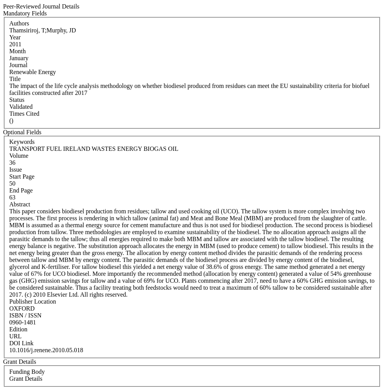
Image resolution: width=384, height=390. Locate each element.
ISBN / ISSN (25, 315)
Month (17, 51)
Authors (19, 23)
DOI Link (21, 343)
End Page (21, 190)
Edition (18, 329)
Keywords (22, 141)
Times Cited (24, 113)
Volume (18, 155)
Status (16, 99)
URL (15, 336)
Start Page (21, 176)
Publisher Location (32, 301)
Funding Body (27, 371)
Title (15, 79)
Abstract (19, 204)
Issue (15, 169)
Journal (18, 65)
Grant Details (25, 378)
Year (14, 37)
